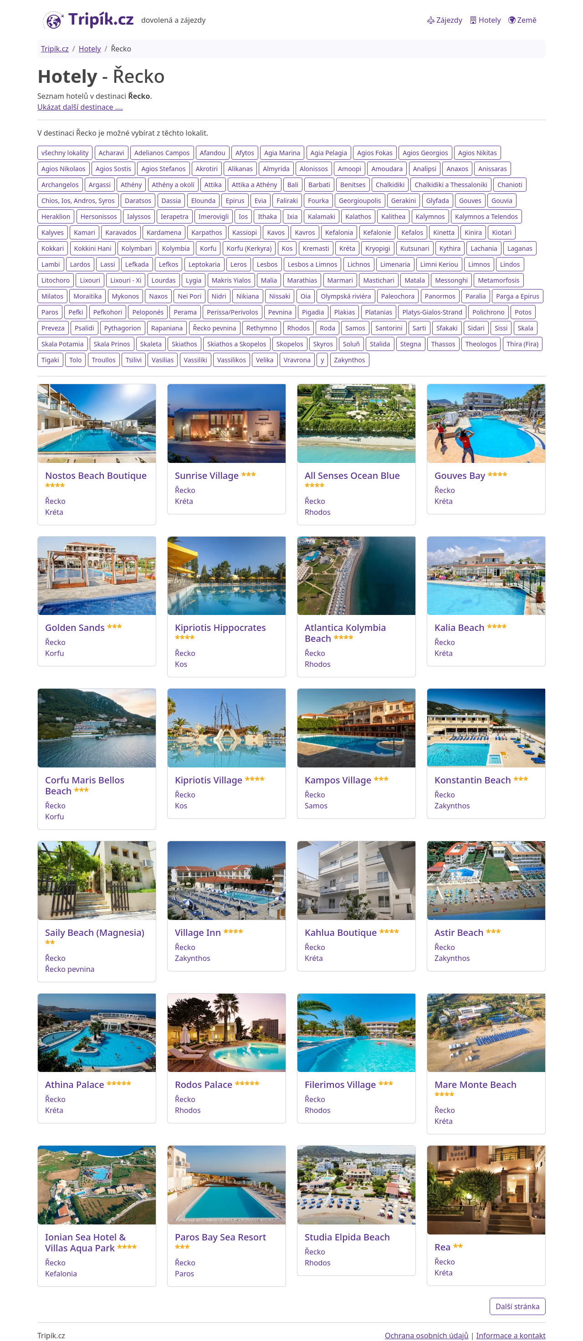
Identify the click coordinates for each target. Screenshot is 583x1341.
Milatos (52, 296)
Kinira (473, 232)
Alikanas (240, 168)
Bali (292, 184)
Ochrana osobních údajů (427, 1336)
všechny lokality (64, 152)
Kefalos (412, 232)
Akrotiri (207, 168)
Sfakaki (447, 328)
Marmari (340, 280)
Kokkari (52, 248)
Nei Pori (189, 296)
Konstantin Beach (473, 780)
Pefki (75, 312)
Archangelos (60, 184)
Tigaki (50, 360)
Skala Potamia (62, 344)
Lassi (107, 264)
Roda (327, 328)
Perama (185, 312)
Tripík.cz (55, 49)
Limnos (479, 264)
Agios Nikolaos (63, 168)
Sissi (501, 328)
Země (522, 20)
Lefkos (169, 264)
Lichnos (359, 264)
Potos (523, 312)
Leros (238, 264)
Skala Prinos (112, 344)
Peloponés (148, 312)
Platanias (379, 312)
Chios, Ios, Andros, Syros (78, 200)
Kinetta (444, 232)
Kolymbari (137, 248)
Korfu (208, 248)
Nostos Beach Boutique (96, 475)
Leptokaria (204, 264)
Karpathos (206, 232)
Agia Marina (282, 152)
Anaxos (457, 168)
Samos (355, 328)
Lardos (80, 264)
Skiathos (184, 344)
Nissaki (280, 296)
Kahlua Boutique (341, 932)
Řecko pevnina (214, 328)
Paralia (475, 296)
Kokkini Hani (93, 248)
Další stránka (518, 1306)
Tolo (75, 360)
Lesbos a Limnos (313, 264)
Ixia (292, 216)
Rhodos (298, 328)
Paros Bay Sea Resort (220, 1237)
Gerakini (403, 200)
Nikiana (247, 296)
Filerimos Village (340, 1084)
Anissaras (492, 168)
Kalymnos (430, 216)
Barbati (319, 184)
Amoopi (349, 168)
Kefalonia (339, 232)
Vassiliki (195, 360)
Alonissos (314, 168)
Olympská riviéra (346, 296)
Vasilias (163, 360)
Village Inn (198, 932)
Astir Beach (459, 932)
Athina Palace (74, 1084)
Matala (414, 280)
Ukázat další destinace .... (80, 107)
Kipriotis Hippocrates (220, 627)
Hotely (485, 20)
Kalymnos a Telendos (486, 216)
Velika (265, 360)
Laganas (519, 248)
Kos (287, 248)
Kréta (347, 248)
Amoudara (387, 168)
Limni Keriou (439, 264)
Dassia (171, 200)
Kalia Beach (460, 627)
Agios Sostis (113, 168)
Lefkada (137, 264)
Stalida (380, 344)
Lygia (194, 280)
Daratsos (138, 200)
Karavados (121, 232)
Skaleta (151, 344)
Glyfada (437, 200)
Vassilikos (231, 360)
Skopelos (289, 344)
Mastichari (378, 280)
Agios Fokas (375, 152)
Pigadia (313, 312)
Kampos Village (338, 780)
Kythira (450, 248)
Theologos (481, 344)
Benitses (353, 184)
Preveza (53, 328)
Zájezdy (444, 20)
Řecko (55, 501)
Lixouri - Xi (125, 280)
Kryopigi (377, 248)
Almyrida (276, 168)
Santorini (388, 328)
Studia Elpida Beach (347, 1237)
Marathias (302, 280)
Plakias (344, 312)
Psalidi (84, 328)
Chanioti (509, 184)
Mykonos (125, 296)
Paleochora (398, 296)
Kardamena (164, 232)
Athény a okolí (173, 184)
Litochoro (55, 280)
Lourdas (164, 280)
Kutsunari (415, 248)
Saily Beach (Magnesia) (94, 932)
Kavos (276, 232)
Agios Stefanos (163, 168)
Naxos (158, 296)
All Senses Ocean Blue (352, 475)
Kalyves (52, 232)
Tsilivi (134, 360)
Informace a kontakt (511, 1336)
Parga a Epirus (517, 296)
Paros (49, 312)
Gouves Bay (460, 475)
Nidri (219, 296)
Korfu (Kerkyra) (249, 248)
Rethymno (261, 328)
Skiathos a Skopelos (236, 344)
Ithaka (267, 216)
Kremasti (316, 248)
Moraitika (87, 296)
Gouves (470, 200)
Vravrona (297, 360)
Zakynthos (349, 360)
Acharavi (111, 152)
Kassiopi (244, 232)
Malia (269, 280)
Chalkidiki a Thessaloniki (450, 184)
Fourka (318, 200)
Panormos (440, 296)
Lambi (50, 264)
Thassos (443, 344)
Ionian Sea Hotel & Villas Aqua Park (85, 1242)
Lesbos (267, 264)
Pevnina (280, 312)
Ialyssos (139, 216)
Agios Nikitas (477, 152)
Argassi (100, 184)
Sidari (476, 328)
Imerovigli (214, 216)
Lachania (483, 248)
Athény (131, 184)
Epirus (234, 200)
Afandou (212, 152)
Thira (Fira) (523, 344)
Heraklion (55, 216)
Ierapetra (175, 216)
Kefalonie (377, 232)
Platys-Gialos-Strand (432, 312)
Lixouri (90, 280)
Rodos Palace (203, 1084)
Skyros (323, 344)
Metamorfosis (498, 280)
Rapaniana (167, 328)
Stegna (410, 344)
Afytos (244, 152)
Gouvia (501, 200)
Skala (525, 328)
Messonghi (451, 280)
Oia (306, 296)
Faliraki (287, 200)
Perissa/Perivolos (232, 312)
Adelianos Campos (162, 152)
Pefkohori (108, 312)
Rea (443, 1247)
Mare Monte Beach (476, 1084)
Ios (243, 216)
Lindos (510, 264)
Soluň (351, 344)
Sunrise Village (207, 475)
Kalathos (358, 216)
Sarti (419, 328)
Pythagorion (122, 328)
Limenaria (395, 264)
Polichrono (488, 312)
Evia (260, 200)
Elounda (203, 200)
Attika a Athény (254, 184)
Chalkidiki (390, 184)
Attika (213, 184)
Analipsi (425, 168)
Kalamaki (321, 216)
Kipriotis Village (208, 780)
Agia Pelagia (329, 152)
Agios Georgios (425, 152)
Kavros (305, 232)
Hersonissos (99, 216)
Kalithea (393, 216)
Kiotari (501, 232)
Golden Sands (75, 627)
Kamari (84, 232)
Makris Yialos (231, 280)
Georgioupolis (360, 200)
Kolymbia (176, 248)
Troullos (104, 360)
